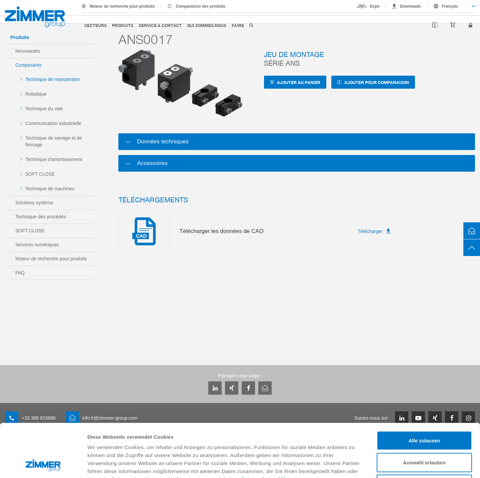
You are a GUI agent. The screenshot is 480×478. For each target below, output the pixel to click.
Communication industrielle (53, 123)
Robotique (36, 94)
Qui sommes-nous (206, 25)
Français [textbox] (450, 6)
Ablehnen (424, 434)
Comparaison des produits (200, 6)
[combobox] (451, 6)
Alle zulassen (424, 390)
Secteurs (95, 25)
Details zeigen (354, 465)
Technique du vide (44, 108)
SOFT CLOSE (40, 174)
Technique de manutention (52, 79)
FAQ (20, 272)
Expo (375, 6)
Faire (238, 25)
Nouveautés (27, 51)
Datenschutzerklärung (270, 429)
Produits (122, 25)
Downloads (410, 6)
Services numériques (37, 244)
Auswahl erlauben (424, 412)
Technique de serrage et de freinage (53, 141)
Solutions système (34, 202)
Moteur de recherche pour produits (122, 6)
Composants (28, 65)
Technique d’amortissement (53, 159)
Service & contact (160, 25)
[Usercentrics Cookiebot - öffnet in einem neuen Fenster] (43, 465)
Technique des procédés (40, 216)
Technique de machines (49, 188)
